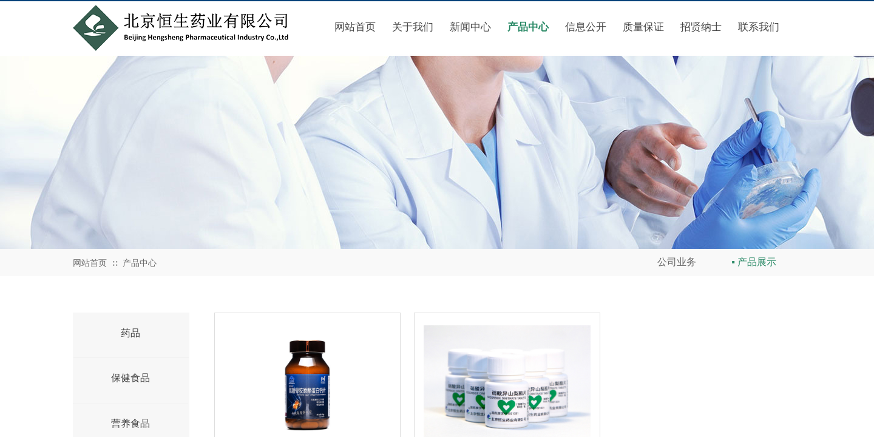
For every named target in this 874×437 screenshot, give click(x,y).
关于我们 (412, 27)
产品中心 (528, 27)
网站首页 (355, 27)
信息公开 (585, 27)
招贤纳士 (701, 27)
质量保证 (643, 27)
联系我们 (758, 27)
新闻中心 (470, 27)
